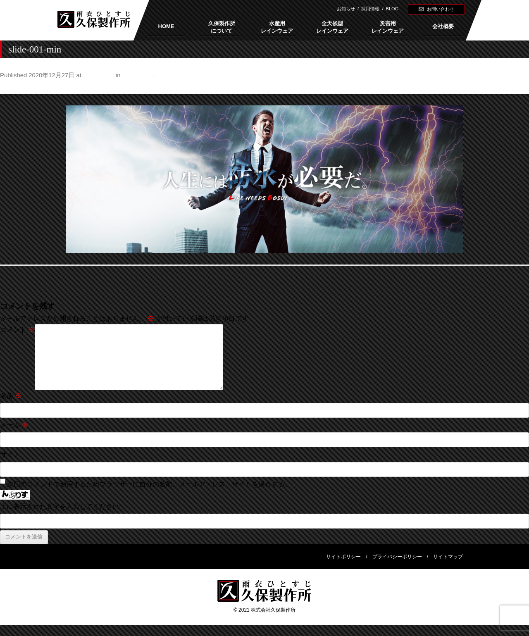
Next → (518, 87)
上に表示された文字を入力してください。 (63, 506)
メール (14, 425)
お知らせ (346, 8)
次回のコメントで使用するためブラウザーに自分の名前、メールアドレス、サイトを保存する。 (149, 484)
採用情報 (370, 8)
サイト (10, 454)
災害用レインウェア (388, 27)
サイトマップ (448, 557)
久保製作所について (221, 27)
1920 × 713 (98, 75)
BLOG (392, 8)
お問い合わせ (440, 9)
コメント (17, 329)
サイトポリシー (343, 557)
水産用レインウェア (277, 27)
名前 (10, 395)
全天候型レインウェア (332, 27)
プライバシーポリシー (397, 557)
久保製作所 (137, 75)
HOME (166, 26)
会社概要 (443, 26)
